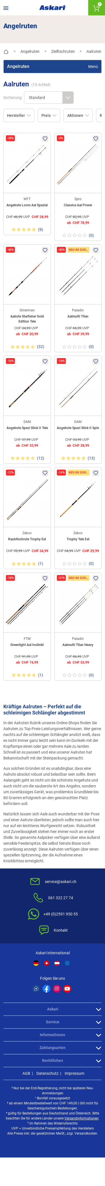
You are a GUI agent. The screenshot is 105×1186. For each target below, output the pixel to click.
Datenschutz (47, 1073)
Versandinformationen (81, 1118)
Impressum (74, 1073)
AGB (26, 1073)
